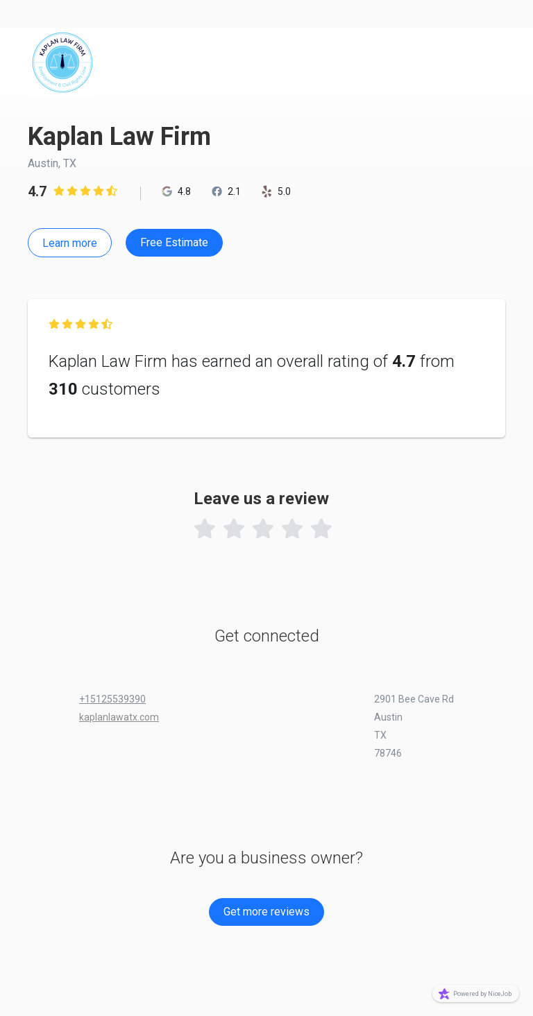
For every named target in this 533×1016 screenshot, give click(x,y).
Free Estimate (174, 242)
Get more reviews (266, 911)
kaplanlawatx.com (119, 717)
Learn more (69, 243)
